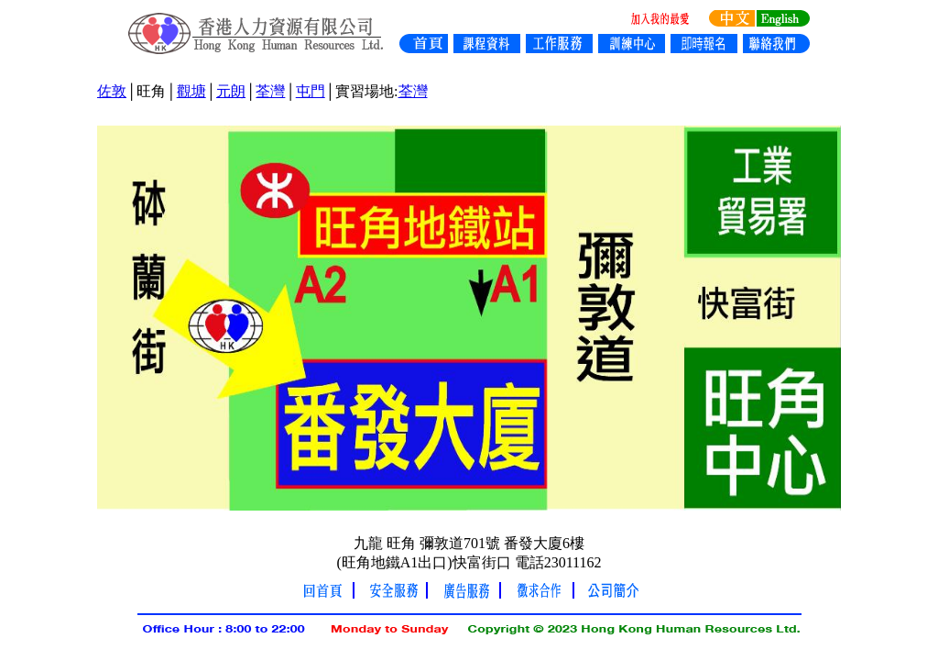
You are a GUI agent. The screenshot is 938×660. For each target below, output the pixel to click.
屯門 (310, 91)
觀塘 (191, 91)
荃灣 (270, 91)
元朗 (230, 91)
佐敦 (111, 91)
